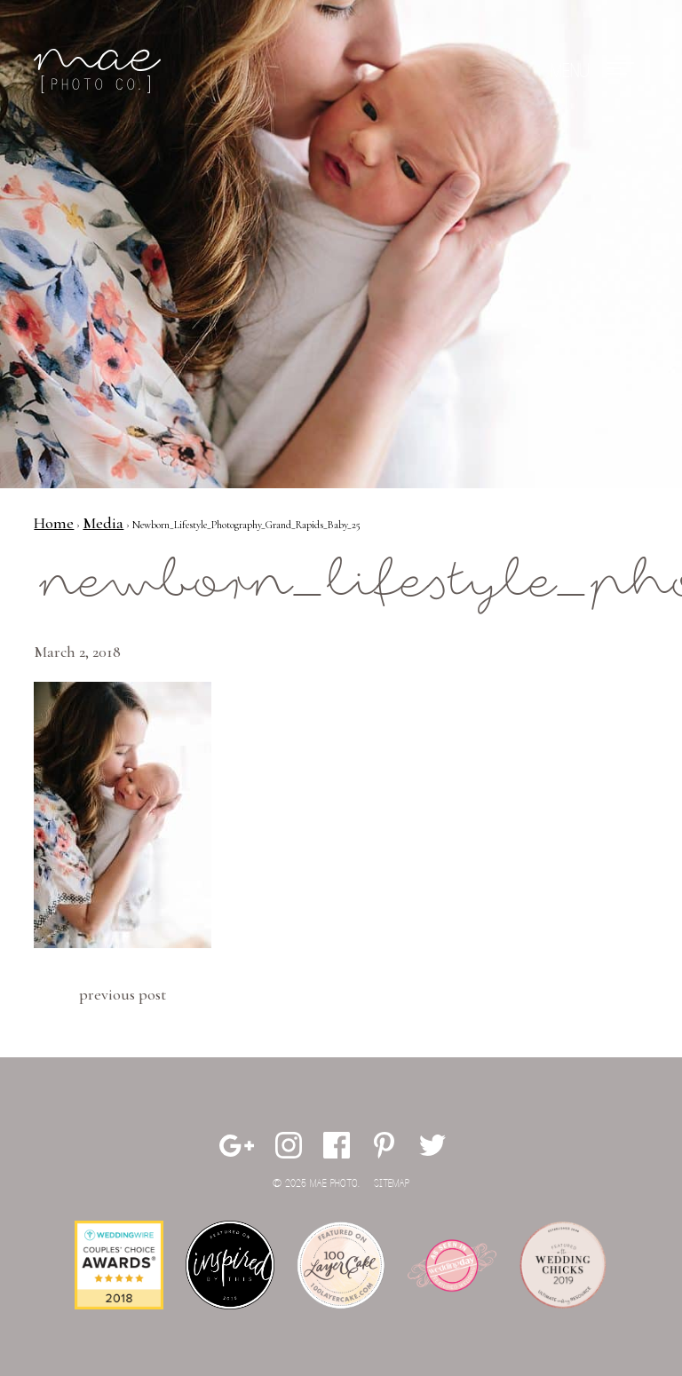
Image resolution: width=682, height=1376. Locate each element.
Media (103, 523)
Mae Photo (100, 71)
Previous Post (122, 994)
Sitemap (391, 1183)
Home (54, 523)
